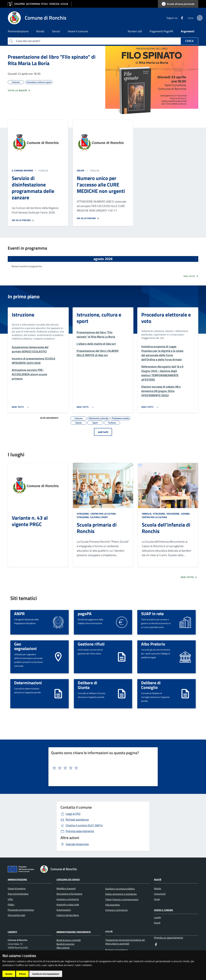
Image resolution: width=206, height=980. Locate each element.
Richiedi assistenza (77, 819)
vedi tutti (103, 432)
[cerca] (194, 18)
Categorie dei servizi (68, 879)
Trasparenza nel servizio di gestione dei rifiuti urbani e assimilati (125, 941)
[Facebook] (174, 18)
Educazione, (173, 513)
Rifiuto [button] (22, 973)
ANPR (19, 613)
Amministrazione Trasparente (73, 931)
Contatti (12, 931)
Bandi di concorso (65, 944)
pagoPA (85, 613)
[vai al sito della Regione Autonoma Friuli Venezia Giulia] (39, 3)
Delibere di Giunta (87, 685)
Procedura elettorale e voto (166, 318)
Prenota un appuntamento (168, 937)
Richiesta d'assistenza (117, 950)
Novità (157, 879)
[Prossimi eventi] (195, 259)
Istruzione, (83, 513)
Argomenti (187, 31)
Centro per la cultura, (103, 513)
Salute (80, 170)
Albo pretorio (63, 947)
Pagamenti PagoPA (161, 31)
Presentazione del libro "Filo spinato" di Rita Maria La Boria (51, 60)
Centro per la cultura (154, 517)
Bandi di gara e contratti (68, 940)
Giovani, (186, 513)
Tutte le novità (19, 90)
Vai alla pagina (23, 220)
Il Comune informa (22, 170)
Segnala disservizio (77, 844)
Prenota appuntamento (80, 831)
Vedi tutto (191, 276)
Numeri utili (135, 31)
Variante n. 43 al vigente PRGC (30, 521)
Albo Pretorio (153, 644)
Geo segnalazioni (25, 646)
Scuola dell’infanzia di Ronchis (166, 528)
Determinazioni (28, 682)
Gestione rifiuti (91, 644)
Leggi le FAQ (73, 814)
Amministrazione (17, 879)
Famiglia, (147, 513)
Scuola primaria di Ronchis (97, 528)
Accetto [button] (8, 973)
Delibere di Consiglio (151, 685)
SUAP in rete (152, 613)
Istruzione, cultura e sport (99, 318)
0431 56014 (84, 825)
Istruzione (23, 314)
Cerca (189, 41)
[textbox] (102, 768)
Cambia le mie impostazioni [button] (45, 973)
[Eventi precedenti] (10, 259)
